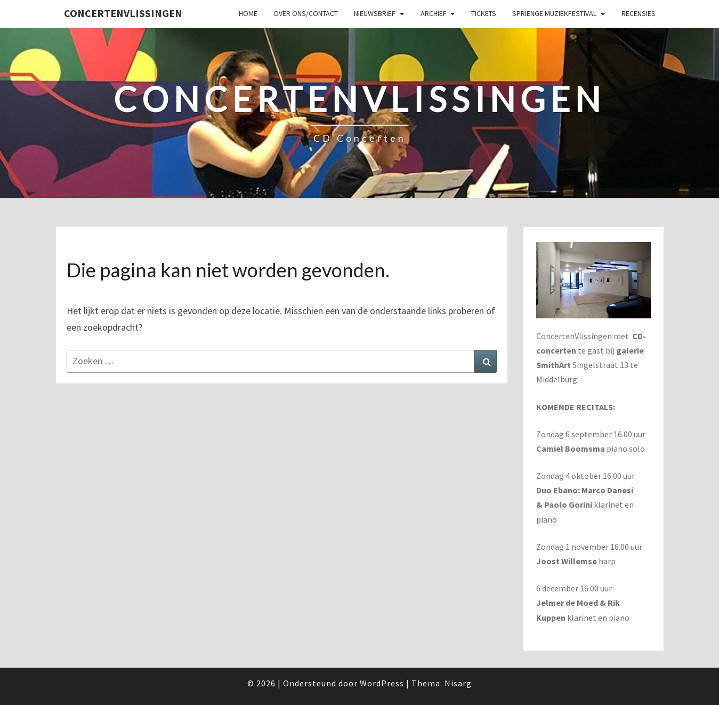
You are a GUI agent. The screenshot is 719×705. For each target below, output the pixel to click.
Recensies (638, 13)
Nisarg (458, 683)
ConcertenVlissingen (123, 13)
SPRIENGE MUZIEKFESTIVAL (554, 13)
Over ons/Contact (305, 13)
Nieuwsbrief (374, 13)
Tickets (483, 13)
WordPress (382, 683)
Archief (434, 13)
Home (248, 13)
